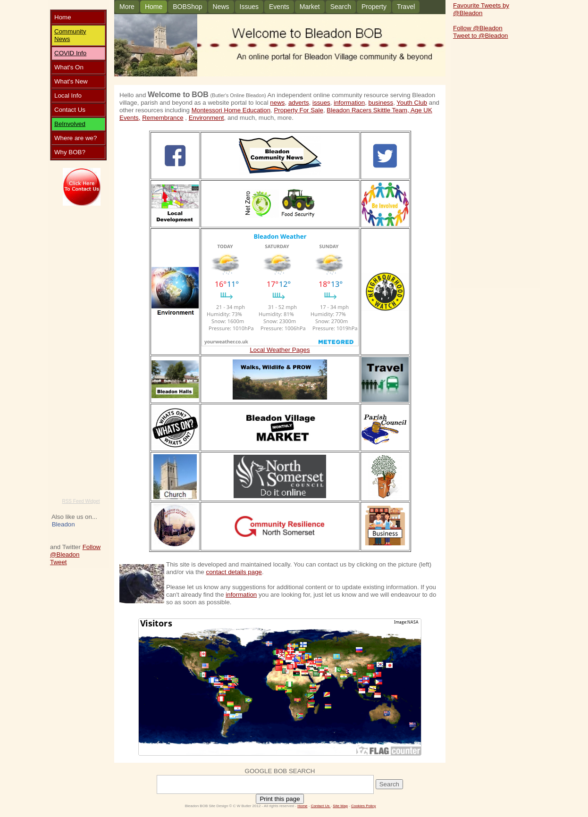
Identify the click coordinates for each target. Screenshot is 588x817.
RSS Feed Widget (81, 501)
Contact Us (321, 806)
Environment (206, 117)
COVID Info (70, 53)
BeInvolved (69, 123)
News (62, 38)
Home (153, 6)
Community (70, 31)
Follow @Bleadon (75, 550)
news (277, 102)
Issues (249, 6)
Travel (406, 6)
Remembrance (162, 117)
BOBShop (187, 6)
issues (321, 102)
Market (310, 6)
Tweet (58, 562)
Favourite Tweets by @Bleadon (481, 9)
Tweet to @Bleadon (480, 35)
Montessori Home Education (231, 110)
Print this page (280, 798)
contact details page (234, 571)
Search (340, 6)
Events (279, 6)
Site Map (340, 806)
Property (373, 6)
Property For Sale (298, 110)
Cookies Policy (363, 806)
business (381, 102)
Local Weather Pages (280, 349)
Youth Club (411, 102)
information (349, 102)
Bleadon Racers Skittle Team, (369, 110)
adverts (298, 102)
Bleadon (63, 524)
